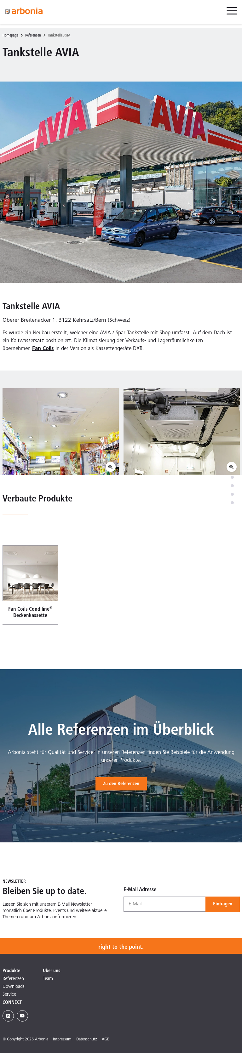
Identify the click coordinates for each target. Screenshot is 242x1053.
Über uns (51, 970)
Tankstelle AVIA (59, 36)
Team (48, 979)
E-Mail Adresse (140, 890)
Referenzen (33, 36)
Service (9, 994)
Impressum (62, 1040)
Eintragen (222, 904)
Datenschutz (86, 1040)
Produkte (11, 970)
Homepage (10, 36)
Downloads (14, 986)
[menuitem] (232, 14)
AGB (105, 1040)
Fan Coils (43, 349)
